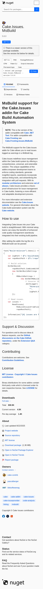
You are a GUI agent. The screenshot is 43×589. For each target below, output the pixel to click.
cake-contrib (13, 475)
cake (6, 497)
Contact (6, 537)
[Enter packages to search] (18, 9)
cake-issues (29, 497)
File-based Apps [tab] (9, 67)
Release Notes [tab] (23, 94)
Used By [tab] (25, 89)
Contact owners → (9, 470)
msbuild (15, 504)
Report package (12, 460)
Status (5, 548)
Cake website (8, 211)
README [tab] (8, 84)
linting (6, 504)
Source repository (12, 435)
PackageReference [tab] (26, 60)
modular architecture (11, 183)
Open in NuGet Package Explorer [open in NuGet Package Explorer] (19, 450)
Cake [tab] (20, 67)
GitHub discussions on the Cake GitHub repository (16, 338)
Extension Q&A (28, 341)
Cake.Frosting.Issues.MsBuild (19, 141)
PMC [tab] (15, 60)
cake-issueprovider (12, 501)
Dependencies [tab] (10, 89)
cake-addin (15, 497)
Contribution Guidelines (13, 360)
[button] (33, 71)
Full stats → (6, 401)
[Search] (36, 9)
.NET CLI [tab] (7, 60)
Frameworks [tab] (23, 84)
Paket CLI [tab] (14, 64)
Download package (13, 445)
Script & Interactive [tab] (27, 64)
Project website (11, 431)
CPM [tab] (5, 64)
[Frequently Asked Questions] (4, 560)
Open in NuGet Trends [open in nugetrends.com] (14, 455)
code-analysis (29, 501)
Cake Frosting (11, 138)
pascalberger (13, 481)
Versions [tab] (8, 94)
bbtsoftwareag (14, 488)
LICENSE (30, 388)
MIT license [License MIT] (10, 440)
